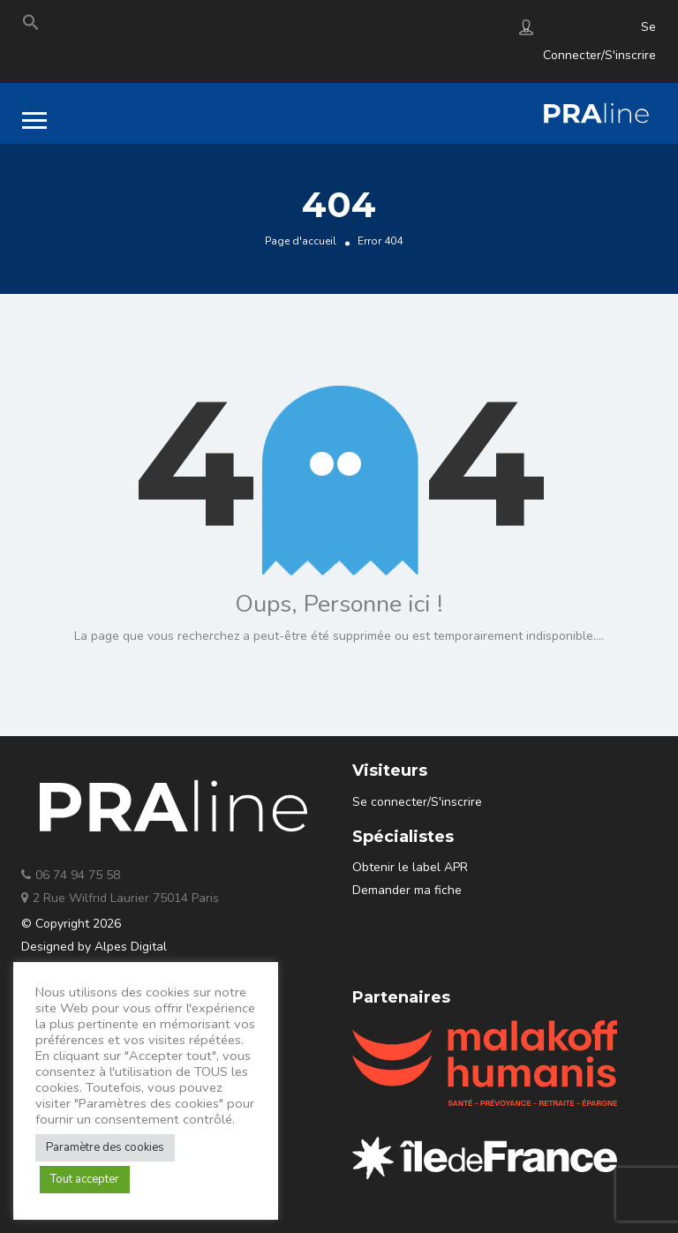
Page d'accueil (300, 241)
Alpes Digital (130, 946)
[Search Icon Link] (31, 26)
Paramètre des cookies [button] (105, 1147)
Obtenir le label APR (410, 867)
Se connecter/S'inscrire (417, 801)
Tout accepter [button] (84, 1179)
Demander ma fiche (407, 890)
